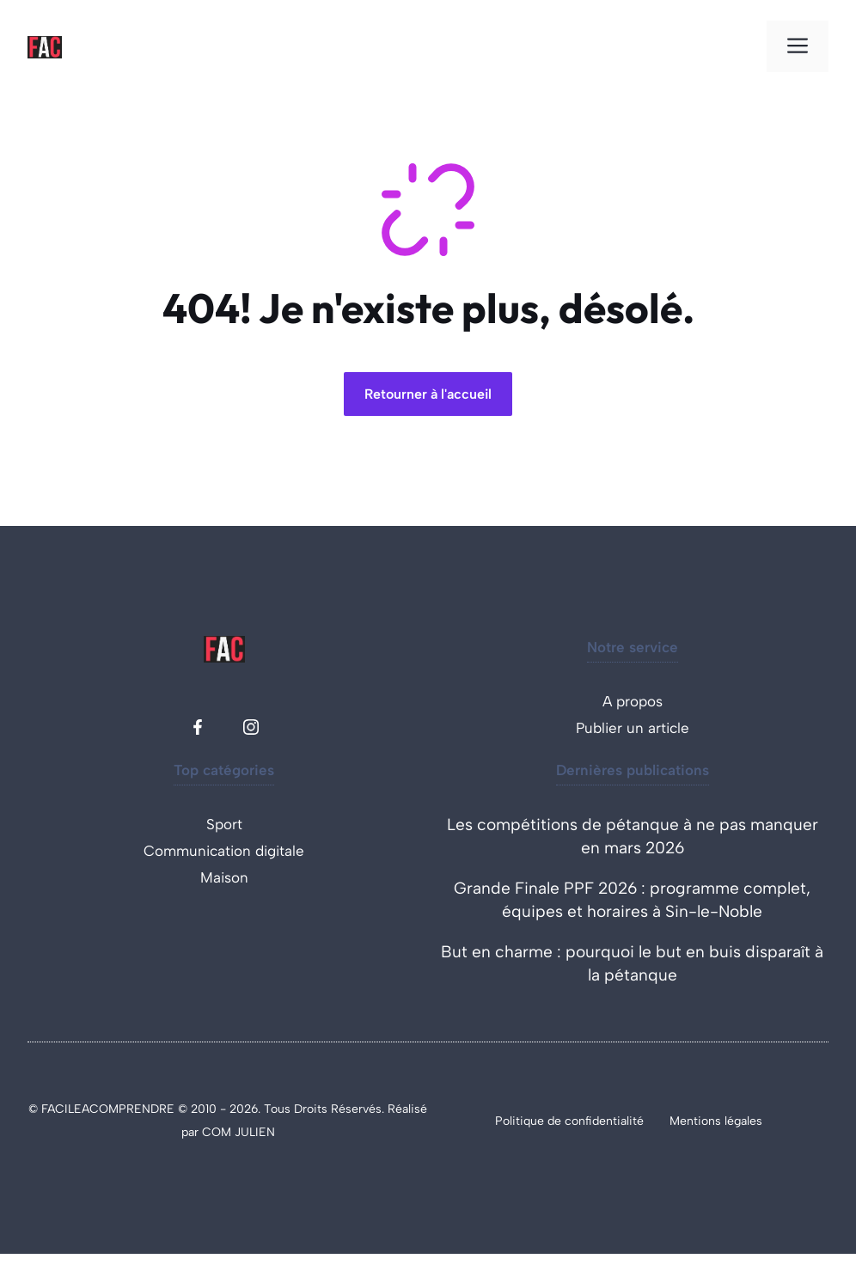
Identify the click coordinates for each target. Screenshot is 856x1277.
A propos (632, 701)
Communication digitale (224, 850)
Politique (521, 1121)
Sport (224, 824)
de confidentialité (595, 1121)
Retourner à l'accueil (428, 394)
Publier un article (632, 727)
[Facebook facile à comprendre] (197, 727)
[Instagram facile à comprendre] (251, 727)
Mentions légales (716, 1121)
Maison (224, 877)
